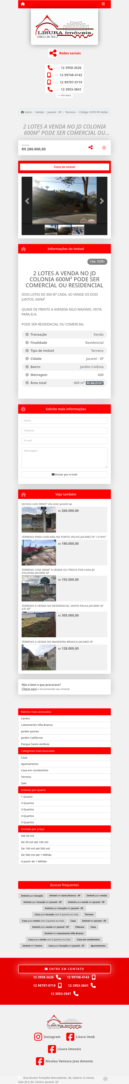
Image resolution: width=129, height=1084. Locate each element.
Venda (40, 112)
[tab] (33, 166)
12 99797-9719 (71, 82)
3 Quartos (27, 809)
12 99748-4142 (71, 75)
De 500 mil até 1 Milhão (36, 855)
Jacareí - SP (54, 112)
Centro (25, 718)
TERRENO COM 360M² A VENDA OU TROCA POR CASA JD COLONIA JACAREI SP (58, 571)
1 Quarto (27, 796)
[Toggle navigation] (103, 4)
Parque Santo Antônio (35, 744)
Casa (24, 757)
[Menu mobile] (23, 4)
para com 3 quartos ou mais (49, 939)
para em (42, 902)
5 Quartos (27, 822)
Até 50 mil (27, 835)
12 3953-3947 (61, 994)
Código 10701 (88, 112)
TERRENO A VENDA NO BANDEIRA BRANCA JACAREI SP (57, 641)
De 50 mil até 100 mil (34, 842)
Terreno (70, 112)
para (32, 895)
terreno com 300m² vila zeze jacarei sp (47, 504)
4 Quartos (27, 816)
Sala (23, 783)
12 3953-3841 (71, 89)
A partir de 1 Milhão (34, 861)
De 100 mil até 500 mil (35, 848)
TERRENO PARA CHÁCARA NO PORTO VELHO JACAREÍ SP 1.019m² (64, 537)
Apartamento (29, 764)
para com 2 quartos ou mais (56, 914)
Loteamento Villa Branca (37, 725)
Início (26, 112)
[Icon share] (47, 1037)
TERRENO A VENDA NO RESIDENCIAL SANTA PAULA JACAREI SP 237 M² (62, 607)
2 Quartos (27, 803)
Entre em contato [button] (64, 969)
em (64, 895)
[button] (28, 201)
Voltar (102, 112)
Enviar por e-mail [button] (64, 474)
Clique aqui (29, 689)
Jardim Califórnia (32, 737)
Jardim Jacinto (30, 731)
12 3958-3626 (71, 68)
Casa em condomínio (34, 770)
